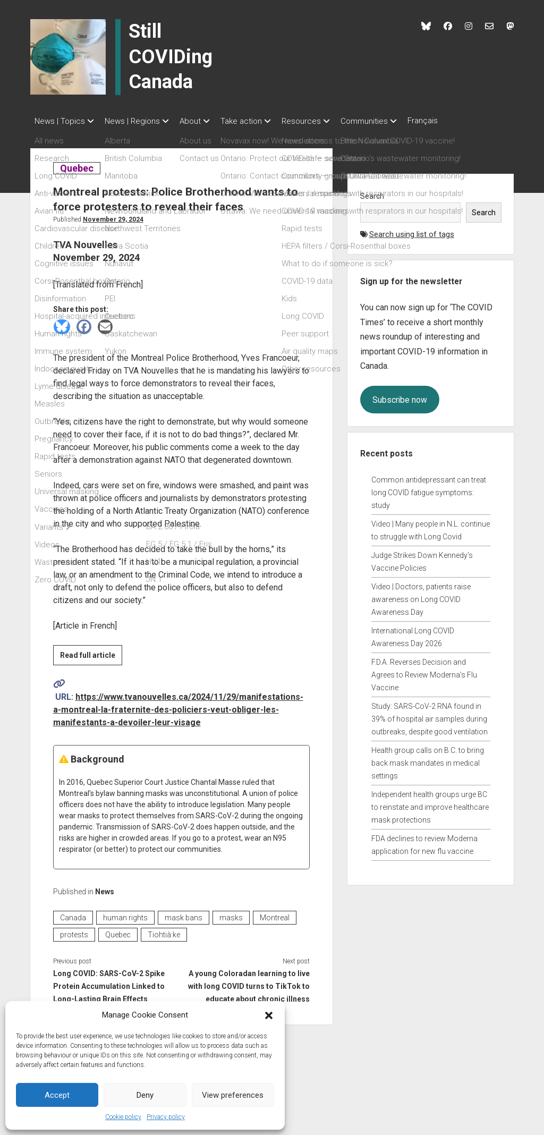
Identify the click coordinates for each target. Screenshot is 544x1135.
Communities (390, 121)
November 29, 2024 (113, 216)
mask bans (183, 914)
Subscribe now (399, 397)
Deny (145, 1095)
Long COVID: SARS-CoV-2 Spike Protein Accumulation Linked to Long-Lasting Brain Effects (109, 983)
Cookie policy (123, 1117)
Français (454, 120)
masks (231, 914)
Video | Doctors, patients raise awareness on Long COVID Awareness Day (421, 596)
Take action (257, 121)
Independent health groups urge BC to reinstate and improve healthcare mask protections (430, 804)
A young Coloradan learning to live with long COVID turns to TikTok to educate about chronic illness (249, 983)
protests (74, 931)
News (104, 888)
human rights (125, 914)
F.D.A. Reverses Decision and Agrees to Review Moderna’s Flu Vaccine (424, 672)
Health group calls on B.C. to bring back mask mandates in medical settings (427, 760)
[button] (269, 1015)
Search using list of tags (411, 231)
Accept (57, 1095)
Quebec (77, 165)
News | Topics (60, 121)
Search (372, 193)
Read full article (91, 653)
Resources (322, 121)
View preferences (233, 1095)
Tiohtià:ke (164, 931)
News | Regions (137, 121)
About (200, 121)
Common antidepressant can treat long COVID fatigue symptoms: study (428, 489)
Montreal (275, 914)
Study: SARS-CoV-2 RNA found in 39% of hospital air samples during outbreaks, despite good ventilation (429, 716)
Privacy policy (166, 1117)
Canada (73, 914)
